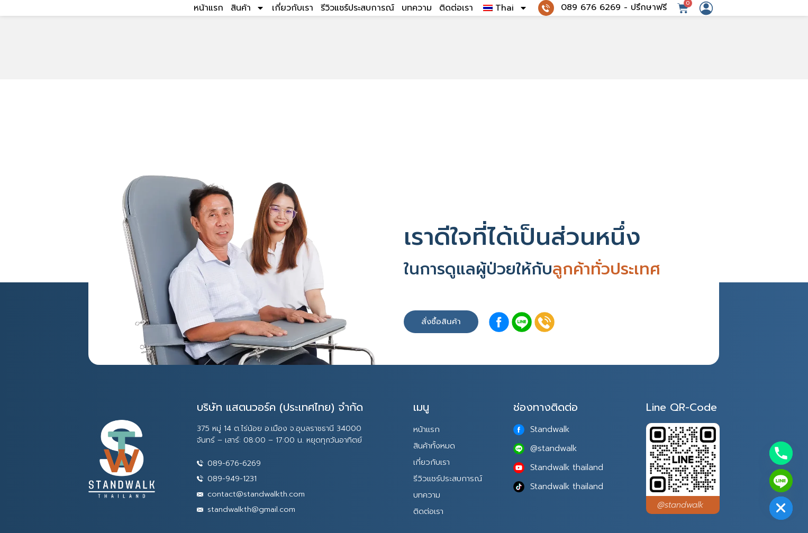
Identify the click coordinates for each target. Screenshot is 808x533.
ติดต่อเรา (456, 24)
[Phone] (781, 453)
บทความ (417, 24)
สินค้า (248, 24)
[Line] (781, 480)
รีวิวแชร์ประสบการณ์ (357, 24)
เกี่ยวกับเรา (292, 24)
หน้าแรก (208, 24)
